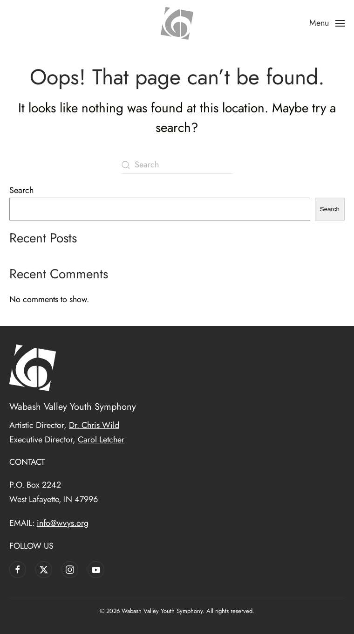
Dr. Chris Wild (94, 425)
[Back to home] (177, 23)
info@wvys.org (62, 523)
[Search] (177, 165)
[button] (327, 23)
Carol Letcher (101, 440)
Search (21, 190)
